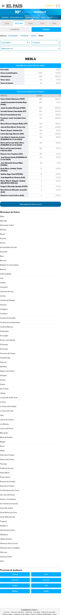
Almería (15, 574)
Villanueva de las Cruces (9, 543)
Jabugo (2, 393)
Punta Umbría (5, 477)
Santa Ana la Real (6, 508)
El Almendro (4, 331)
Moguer (3, 442)
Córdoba (15, 580)
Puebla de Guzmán (7, 468)
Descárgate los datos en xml (30, 204)
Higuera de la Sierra (7, 371)
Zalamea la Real (6, 557)
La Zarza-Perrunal (6, 411)
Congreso (14, 29)
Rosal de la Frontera (7, 486)
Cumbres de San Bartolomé (10, 322)
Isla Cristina (4, 389)
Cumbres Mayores (6, 327)
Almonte (3, 230)
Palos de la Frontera (7, 455)
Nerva (2, 446)
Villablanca (4, 535)
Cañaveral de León (7, 291)
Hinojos (2, 380)
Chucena (3, 305)
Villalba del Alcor (6, 539)
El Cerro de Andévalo (7, 340)
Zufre (2, 561)
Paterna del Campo (7, 459)
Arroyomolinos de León (8, 247)
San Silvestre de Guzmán (9, 504)
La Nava (3, 402)
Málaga (15, 591)
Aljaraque (3, 221)
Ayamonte (3, 252)
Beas (2, 256)
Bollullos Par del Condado (9, 265)
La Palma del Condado (8, 406)
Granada (46, 580)
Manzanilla (4, 433)
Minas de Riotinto (6, 437)
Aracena (3, 238)
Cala (1, 278)
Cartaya (3, 296)
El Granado (4, 345)
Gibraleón (3, 367)
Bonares (3, 269)
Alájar (2, 216)
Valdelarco (4, 526)
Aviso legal (36, 612)
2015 (42, 23)
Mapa (43, 17)
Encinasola (4, 349)
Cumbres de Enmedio (8, 318)
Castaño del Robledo (7, 300)
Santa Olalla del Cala (7, 517)
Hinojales (3, 375)
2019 (7, 23)
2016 (30, 23)
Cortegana (4, 309)
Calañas (3, 283)
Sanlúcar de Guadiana (8, 499)
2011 (54, 23)
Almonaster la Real (7, 225)
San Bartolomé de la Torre (9, 490)
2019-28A (19, 23)
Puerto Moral (4, 473)
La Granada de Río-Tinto (9, 398)
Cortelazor (4, 314)
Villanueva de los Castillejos (10, 548)
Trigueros (3, 521)
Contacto (7, 612)
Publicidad (28, 612)
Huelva (2, 384)
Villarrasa (3, 552)
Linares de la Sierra (7, 420)
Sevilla (46, 591)
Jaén (46, 585)
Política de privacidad (48, 612)
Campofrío (4, 287)
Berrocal (3, 261)
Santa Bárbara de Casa (8, 512)
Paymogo (3, 464)
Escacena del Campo (7, 353)
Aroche (2, 243)
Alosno (2, 234)
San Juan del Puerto (7, 495)
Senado (46, 29)
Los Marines (4, 424)
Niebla (2, 451)
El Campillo (4, 336)
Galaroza (3, 362)
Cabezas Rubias (6, 274)
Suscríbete (49, 6)
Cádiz (46, 574)
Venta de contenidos (17, 612)
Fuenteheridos (5, 358)
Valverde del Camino (7, 530)
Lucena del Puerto (6, 428)
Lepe (2, 415)
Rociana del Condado (7, 482)
